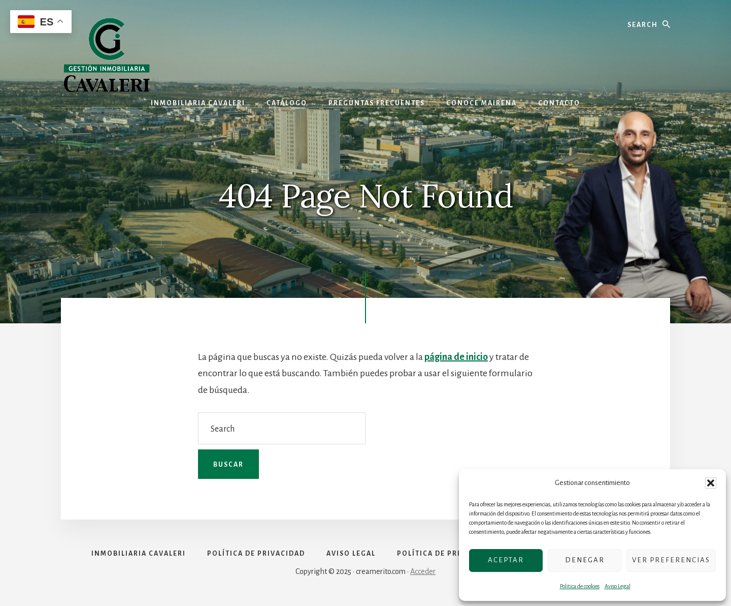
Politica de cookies (580, 586)
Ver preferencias (671, 560)
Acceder (423, 571)
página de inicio (456, 357)
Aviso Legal (617, 586)
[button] (711, 483)
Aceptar (506, 560)
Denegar (585, 560)
